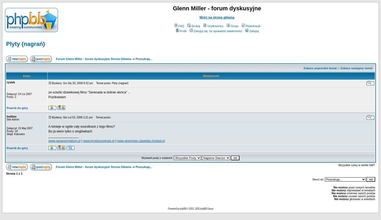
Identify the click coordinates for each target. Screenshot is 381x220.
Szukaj (193, 26)
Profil (181, 31)
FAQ (179, 26)
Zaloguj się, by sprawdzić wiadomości (216, 31)
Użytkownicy (213, 26)
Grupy (233, 26)
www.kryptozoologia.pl (99, 141)
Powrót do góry (17, 108)
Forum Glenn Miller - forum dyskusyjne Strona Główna (93, 59)
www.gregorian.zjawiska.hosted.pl (141, 141)
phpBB (183, 208)
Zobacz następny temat (356, 68)
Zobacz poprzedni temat (320, 68)
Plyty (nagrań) (25, 44)
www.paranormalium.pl (64, 141)
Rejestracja (251, 26)
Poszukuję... (143, 59)
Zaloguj (252, 31)
